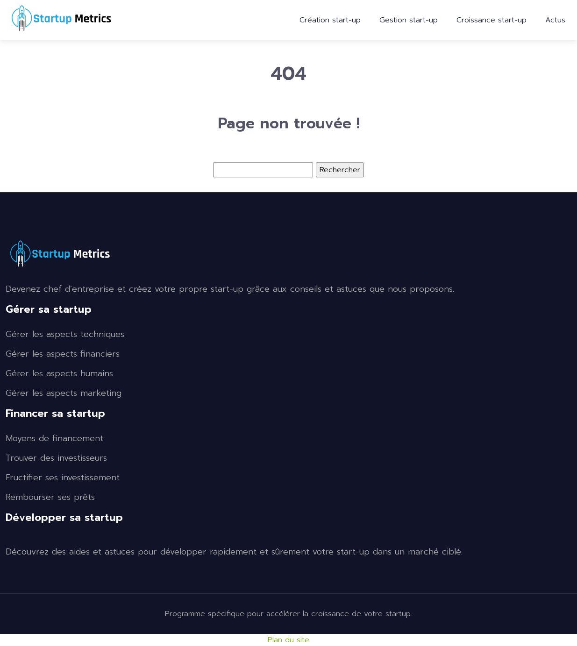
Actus (555, 20)
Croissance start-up (491, 20)
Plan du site (288, 640)
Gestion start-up (408, 20)
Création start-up (330, 20)
